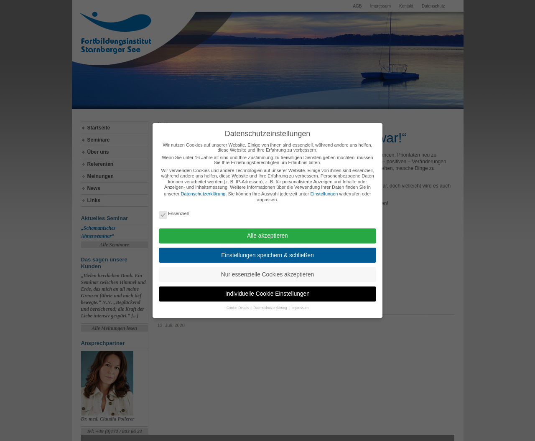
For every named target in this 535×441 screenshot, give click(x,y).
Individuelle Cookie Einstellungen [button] (267, 294)
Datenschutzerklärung (203, 193)
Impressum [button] (299, 308)
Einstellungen (324, 193)
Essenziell (174, 213)
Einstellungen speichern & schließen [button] (267, 255)
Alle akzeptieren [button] (267, 236)
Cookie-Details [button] (238, 308)
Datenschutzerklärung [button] (270, 308)
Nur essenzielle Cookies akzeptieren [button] (267, 274)
